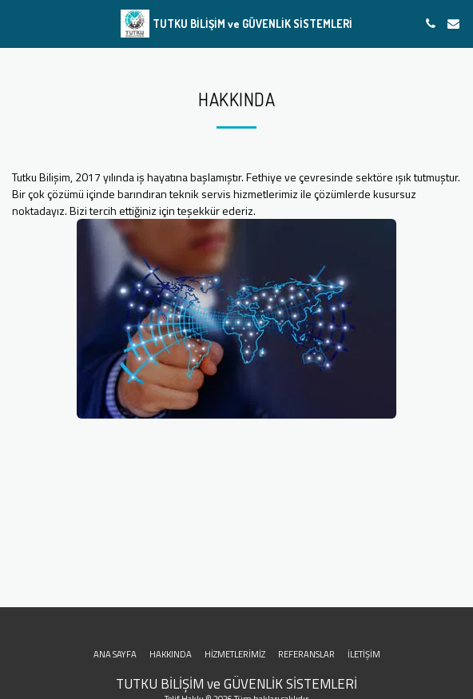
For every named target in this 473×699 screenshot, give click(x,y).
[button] (17, 23)
